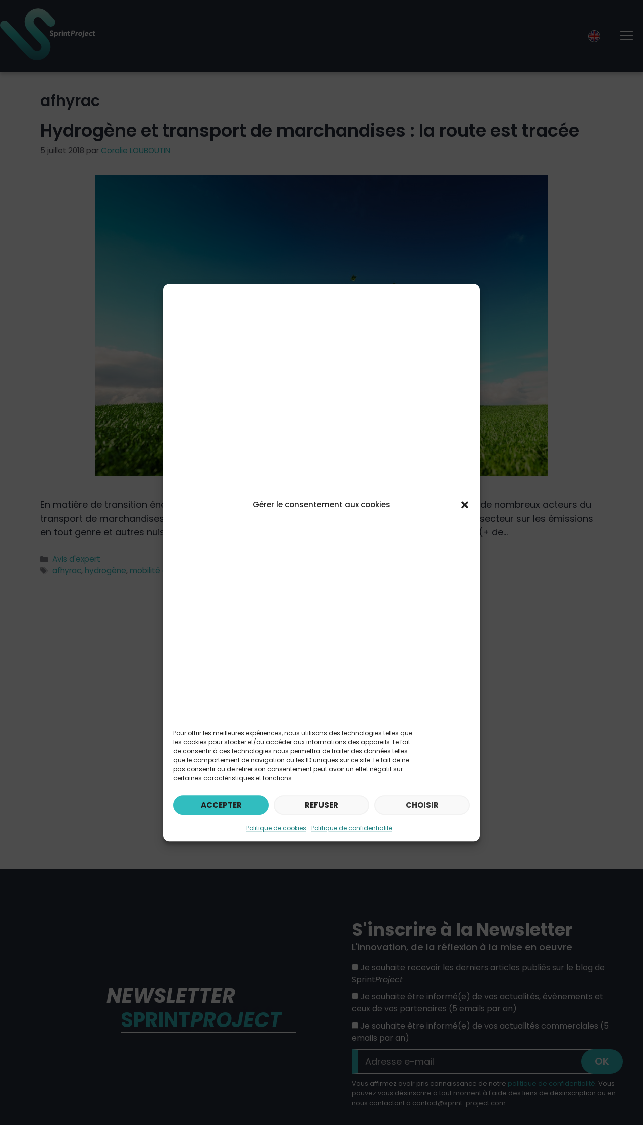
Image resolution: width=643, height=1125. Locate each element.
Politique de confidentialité (351, 828)
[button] (465, 505)
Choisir (422, 805)
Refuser (321, 805)
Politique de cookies (276, 828)
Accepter (221, 805)
